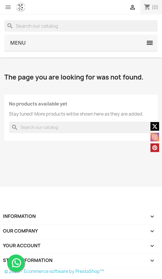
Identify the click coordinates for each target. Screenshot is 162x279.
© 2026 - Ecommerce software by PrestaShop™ (54, 271)
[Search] (81, 26)
